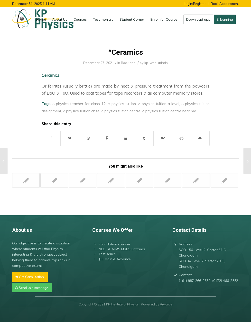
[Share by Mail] (200, 138)
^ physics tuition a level (158, 103)
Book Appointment (225, 4)
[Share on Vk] (163, 138)
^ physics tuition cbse (81, 110)
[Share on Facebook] (51, 138)
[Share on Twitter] (70, 138)
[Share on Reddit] (181, 138)
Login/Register (195, 4)
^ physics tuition (122, 103)
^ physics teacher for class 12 (78, 103)
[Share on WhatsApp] (88, 138)
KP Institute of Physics (122, 304)
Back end (128, 63)
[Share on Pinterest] (107, 138)
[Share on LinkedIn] (125, 138)
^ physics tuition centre (120, 110)
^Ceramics (125, 52)
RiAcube (166, 304)
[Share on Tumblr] (144, 138)
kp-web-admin (156, 63)
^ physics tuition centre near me (169, 110)
